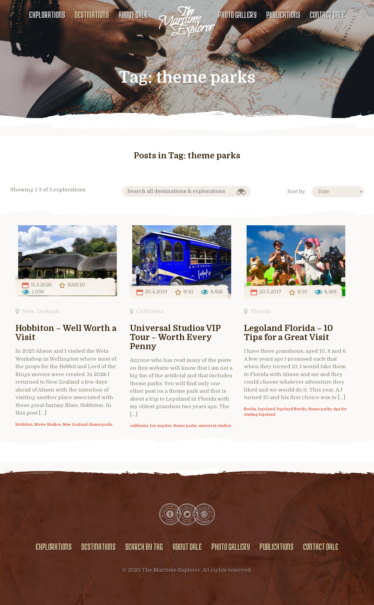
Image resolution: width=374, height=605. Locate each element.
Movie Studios (47, 424)
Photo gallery (237, 14)
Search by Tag (144, 546)
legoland (266, 409)
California (150, 311)
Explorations (47, 14)
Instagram (204, 514)
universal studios (214, 426)
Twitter (187, 514)
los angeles (161, 426)
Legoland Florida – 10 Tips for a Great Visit (288, 333)
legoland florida (292, 409)
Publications (283, 14)
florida (250, 409)
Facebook (170, 514)
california (139, 426)
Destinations (92, 14)
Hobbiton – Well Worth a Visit (65, 333)
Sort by (296, 191)
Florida (261, 311)
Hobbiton (24, 424)
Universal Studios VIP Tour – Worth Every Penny (175, 337)
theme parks (101, 424)
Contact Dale (327, 14)
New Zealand (40, 311)
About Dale (133, 14)
